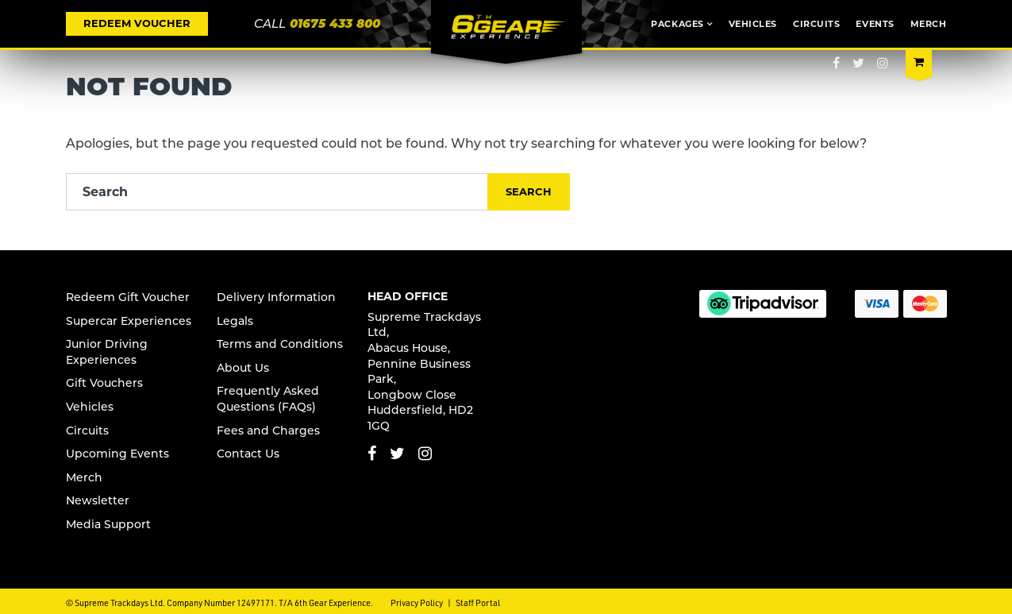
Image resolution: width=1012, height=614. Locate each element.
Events (875, 23)
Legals (235, 321)
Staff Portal (478, 602)
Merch (928, 23)
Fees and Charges (268, 430)
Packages (677, 23)
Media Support (108, 524)
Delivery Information (276, 297)
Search (529, 191)
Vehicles (753, 23)
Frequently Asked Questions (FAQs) (268, 399)
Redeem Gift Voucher (128, 297)
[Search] (277, 191)
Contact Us (248, 453)
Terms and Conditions (280, 344)
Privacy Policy (417, 602)
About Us (243, 368)
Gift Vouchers (104, 383)
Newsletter (97, 500)
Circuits (816, 23)
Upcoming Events (117, 453)
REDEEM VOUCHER (136, 23)
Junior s (107, 352)
